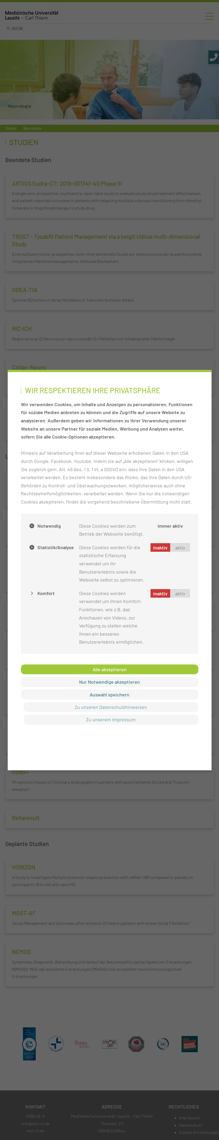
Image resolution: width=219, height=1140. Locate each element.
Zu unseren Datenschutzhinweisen (111, 707)
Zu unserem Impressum (111, 719)
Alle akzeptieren (110, 669)
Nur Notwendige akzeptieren (109, 682)
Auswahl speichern (109, 694)
